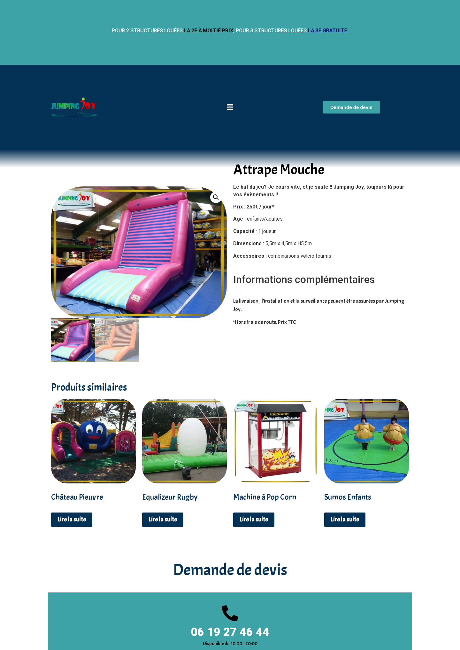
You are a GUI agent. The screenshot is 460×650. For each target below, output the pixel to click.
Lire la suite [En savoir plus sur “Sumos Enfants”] (345, 519)
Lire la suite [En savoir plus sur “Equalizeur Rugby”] (163, 519)
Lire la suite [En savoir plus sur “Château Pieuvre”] (71, 519)
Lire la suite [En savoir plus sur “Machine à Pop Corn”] (254, 519)
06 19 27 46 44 (230, 632)
